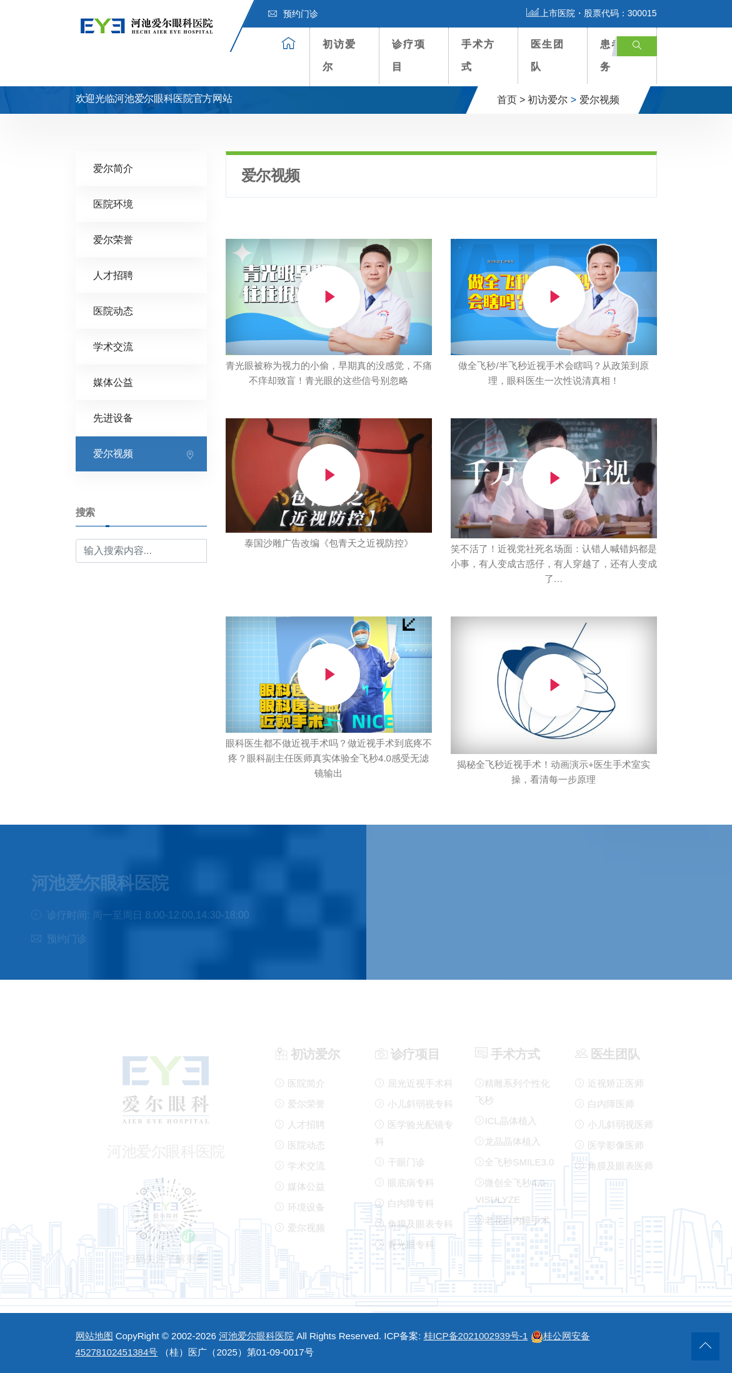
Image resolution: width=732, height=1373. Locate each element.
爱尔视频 (599, 99)
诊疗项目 (409, 55)
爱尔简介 (113, 168)
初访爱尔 (339, 55)
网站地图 (94, 1335)
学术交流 (113, 346)
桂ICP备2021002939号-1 (476, 1335)
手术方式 (478, 55)
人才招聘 (113, 275)
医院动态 (113, 311)
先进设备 (113, 418)
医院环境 (113, 204)
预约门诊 (293, 14)
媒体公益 (113, 382)
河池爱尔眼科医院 (256, 1335)
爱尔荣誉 (113, 239)
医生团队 (547, 55)
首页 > (511, 99)
